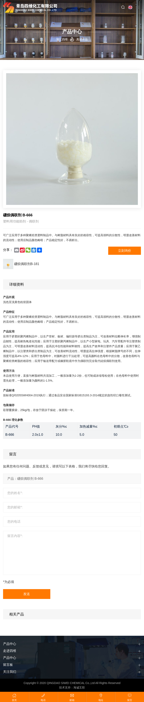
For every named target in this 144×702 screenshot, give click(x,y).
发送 (27, 594)
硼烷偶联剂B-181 (26, 264)
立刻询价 (124, 250)
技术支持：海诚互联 (72, 687)
